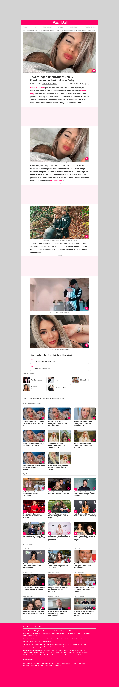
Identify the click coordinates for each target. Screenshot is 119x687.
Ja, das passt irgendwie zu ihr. (45, 361)
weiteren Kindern (56, 181)
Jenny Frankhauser (37, 88)
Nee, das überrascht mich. (44, 368)
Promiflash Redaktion (49, 84)
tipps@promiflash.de (57, 398)
